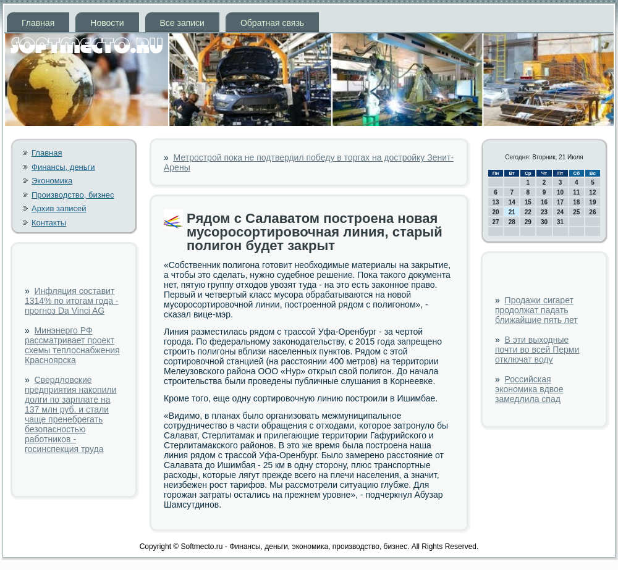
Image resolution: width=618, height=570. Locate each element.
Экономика (52, 180)
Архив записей (59, 208)
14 (512, 202)
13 (496, 202)
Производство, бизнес (73, 194)
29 (528, 222)
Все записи (182, 23)
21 (512, 212)
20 (496, 212)
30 (544, 222)
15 (528, 202)
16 (544, 202)
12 (592, 192)
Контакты (49, 222)
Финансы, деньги (63, 167)
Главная (38, 23)
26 (592, 212)
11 (576, 192)
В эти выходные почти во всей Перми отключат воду (537, 349)
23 (544, 212)
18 (576, 202)
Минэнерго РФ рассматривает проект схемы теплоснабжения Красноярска (72, 345)
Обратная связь (272, 23)
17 (560, 202)
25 (576, 212)
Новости (107, 23)
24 (560, 212)
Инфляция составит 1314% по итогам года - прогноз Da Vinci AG (71, 301)
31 (560, 222)
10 (560, 192)
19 (592, 202)
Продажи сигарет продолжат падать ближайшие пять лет (536, 310)
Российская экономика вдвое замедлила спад (529, 389)
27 (496, 222)
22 (528, 212)
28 (512, 222)
